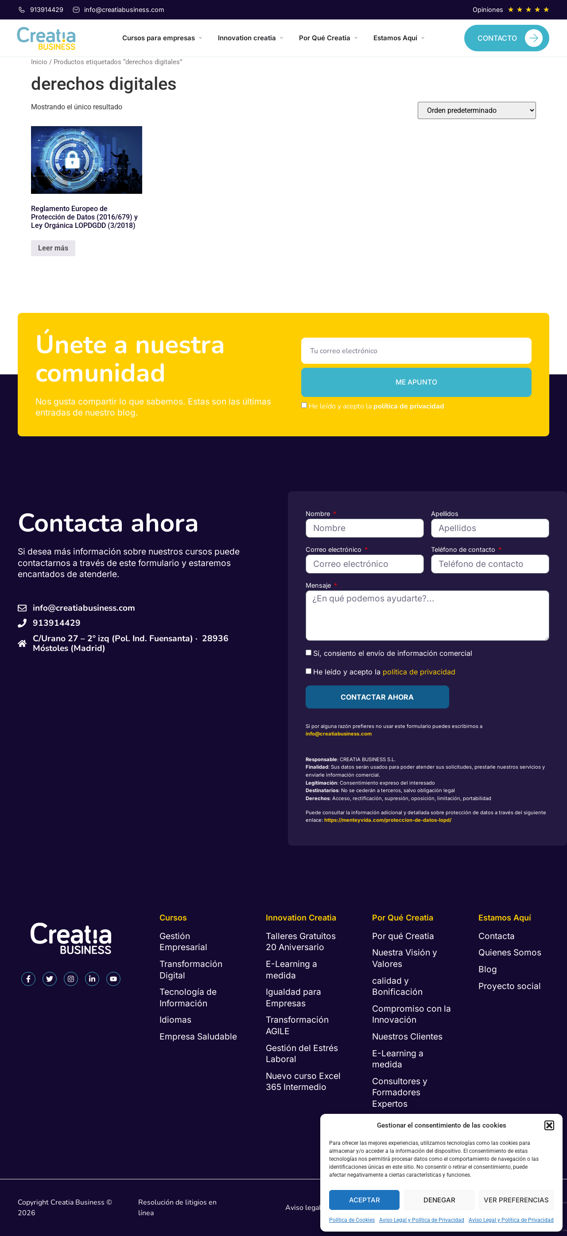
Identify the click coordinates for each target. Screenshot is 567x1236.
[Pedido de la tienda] (477, 110)
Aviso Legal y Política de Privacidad (421, 1220)
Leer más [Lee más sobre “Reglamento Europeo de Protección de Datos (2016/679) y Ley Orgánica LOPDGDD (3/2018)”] (53, 248)
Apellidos (444, 513)
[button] (549, 1125)
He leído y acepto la (376, 406)
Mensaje (319, 585)
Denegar (439, 1200)
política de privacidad (408, 406)
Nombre (319, 513)
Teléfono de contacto (464, 549)
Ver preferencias (516, 1200)
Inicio (39, 62)
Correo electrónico (334, 549)
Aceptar (364, 1200)
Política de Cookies (352, 1220)
